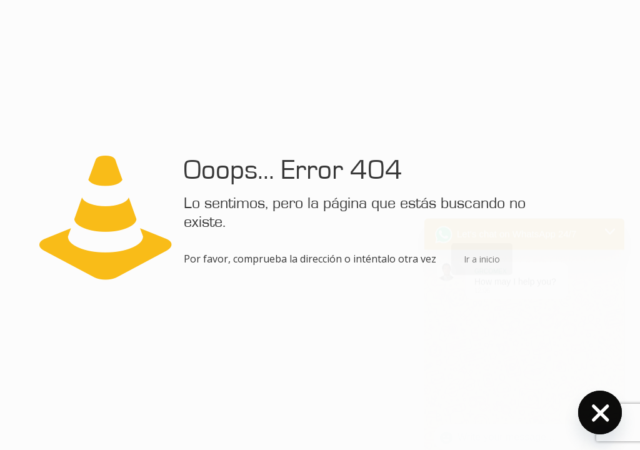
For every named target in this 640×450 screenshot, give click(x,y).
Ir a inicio (482, 259)
